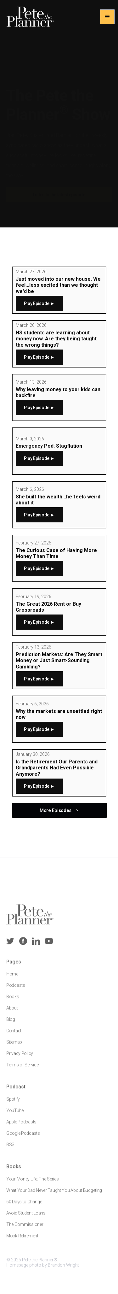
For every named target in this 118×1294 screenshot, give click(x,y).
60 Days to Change (24, 1205)
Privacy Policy (19, 1057)
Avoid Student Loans (26, 1216)
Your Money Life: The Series (32, 1182)
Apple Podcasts (21, 1125)
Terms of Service (22, 1068)
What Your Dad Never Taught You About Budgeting (54, 1194)
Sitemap (14, 1046)
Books (12, 1000)
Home (12, 977)
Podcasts (15, 989)
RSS (10, 1148)
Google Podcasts (23, 1137)
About (12, 1012)
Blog (10, 1023)
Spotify (13, 1103)
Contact (13, 1034)
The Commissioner (24, 1228)
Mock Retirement (22, 1239)
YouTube (15, 1114)
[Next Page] (59, 810)
